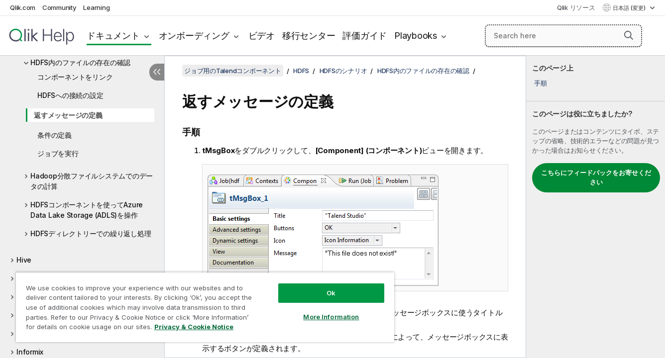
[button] (628, 35)
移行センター (308, 35)
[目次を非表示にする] (156, 72)
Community (59, 7)
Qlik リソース (576, 7)
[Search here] (563, 35)
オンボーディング (194, 35)
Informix (29, 352)
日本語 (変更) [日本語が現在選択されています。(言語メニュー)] (630, 7)
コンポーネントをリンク (74, 77)
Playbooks (415, 35)
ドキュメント (113, 35)
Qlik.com (22, 7)
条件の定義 (54, 135)
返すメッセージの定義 (68, 115)
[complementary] (595, 207)
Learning (96, 7)
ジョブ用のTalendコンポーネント (232, 71)
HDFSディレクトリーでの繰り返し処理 (90, 233)
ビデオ (261, 35)
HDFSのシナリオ (343, 71)
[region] (205, 307)
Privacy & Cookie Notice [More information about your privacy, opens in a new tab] (193, 327)
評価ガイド (364, 35)
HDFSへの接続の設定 (70, 95)
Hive (23, 260)
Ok (331, 293)
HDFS (301, 71)
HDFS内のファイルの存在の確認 (80, 62)
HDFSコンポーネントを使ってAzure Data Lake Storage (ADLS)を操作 (86, 209)
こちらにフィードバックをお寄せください (596, 177)
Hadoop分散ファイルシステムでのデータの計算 (91, 181)
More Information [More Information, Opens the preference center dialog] (331, 317)
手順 (540, 83)
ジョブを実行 (58, 153)
